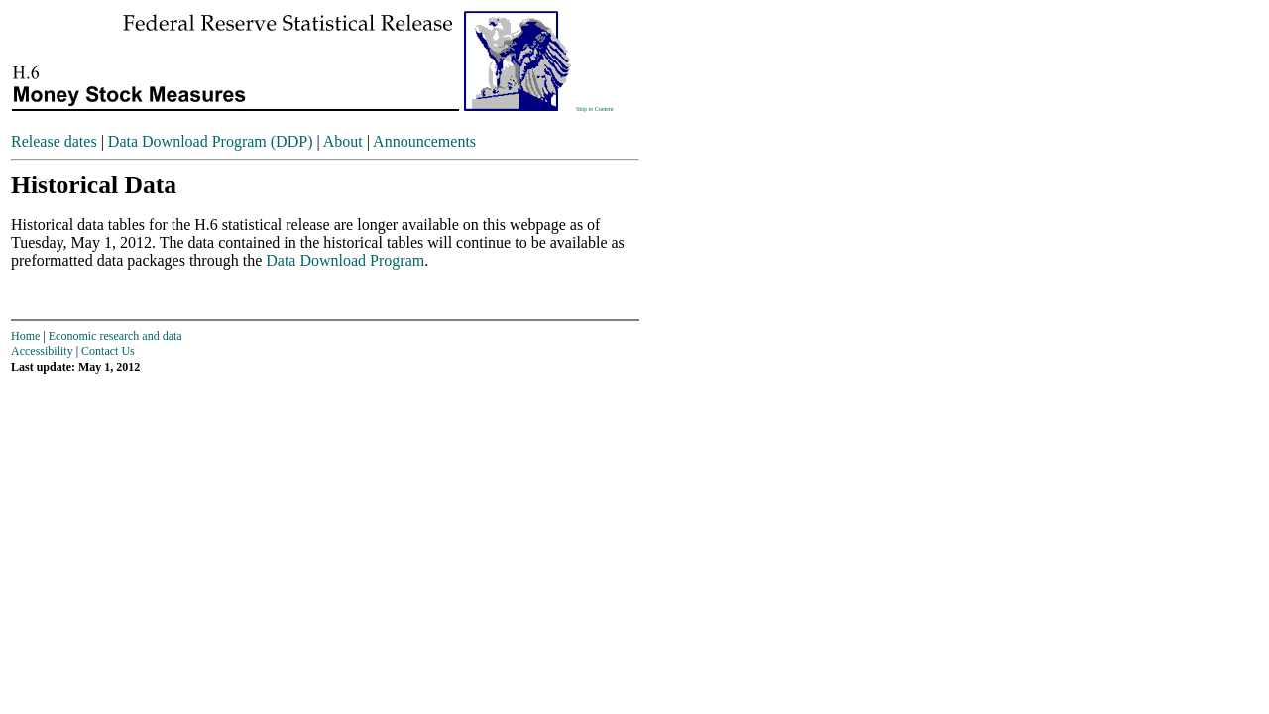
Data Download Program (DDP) (210, 141)
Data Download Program (345, 260)
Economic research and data (115, 336)
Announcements (424, 141)
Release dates (54, 141)
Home (25, 336)
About (343, 141)
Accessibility (42, 351)
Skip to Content (595, 109)
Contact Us (108, 351)
